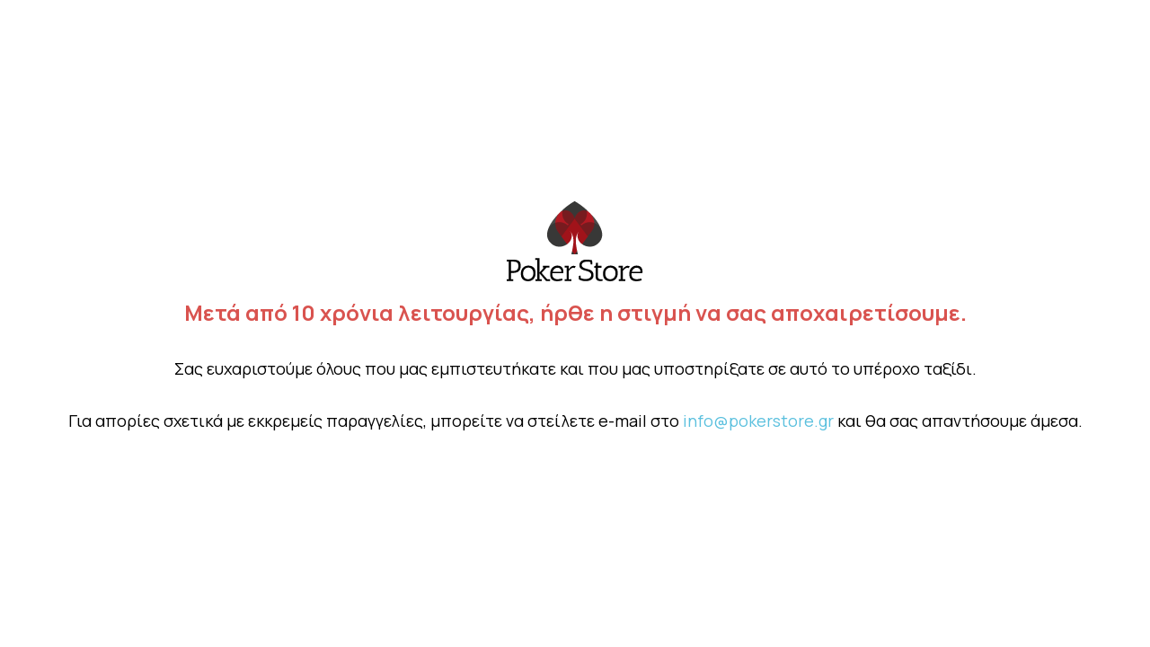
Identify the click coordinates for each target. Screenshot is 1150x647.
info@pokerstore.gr (758, 420)
